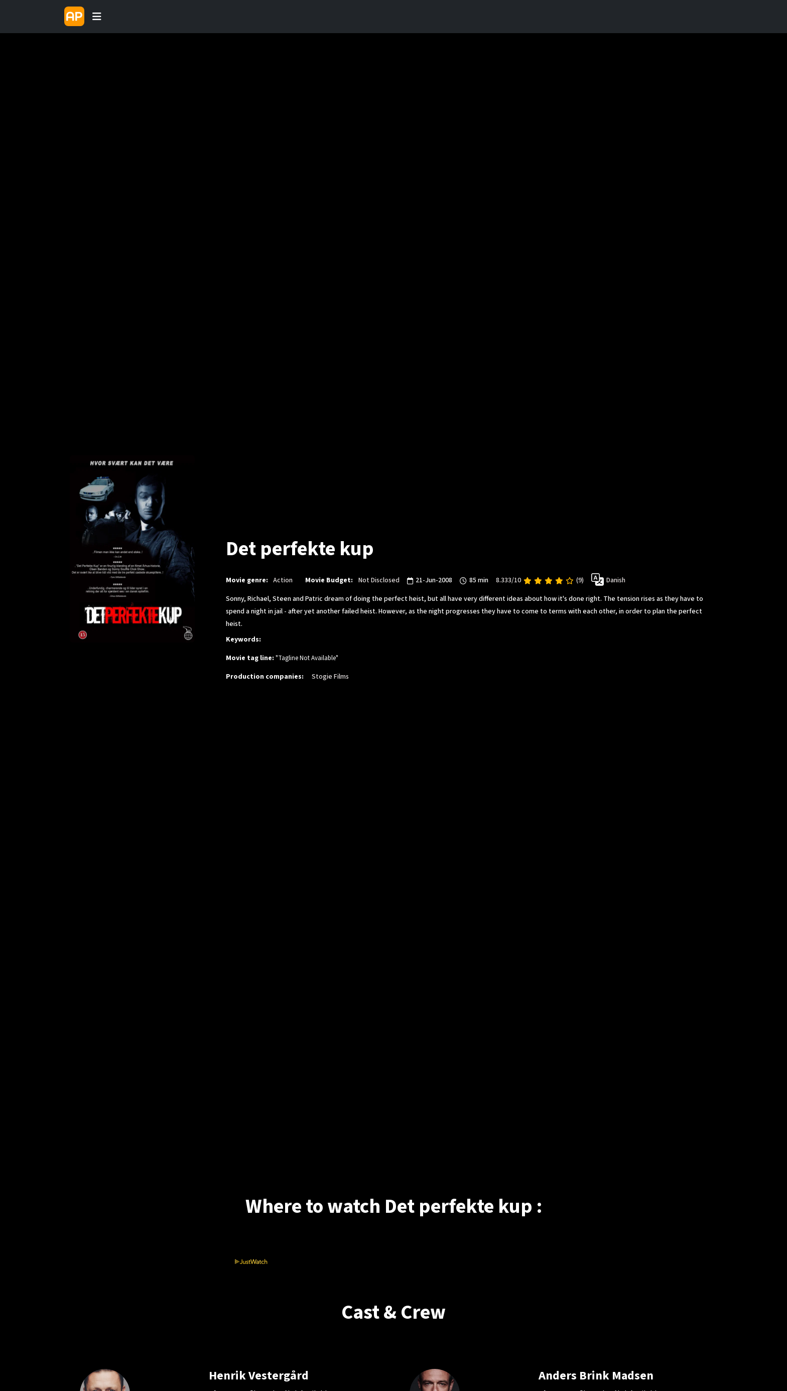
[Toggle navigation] (96, 16)
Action (283, 581)
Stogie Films (330, 677)
